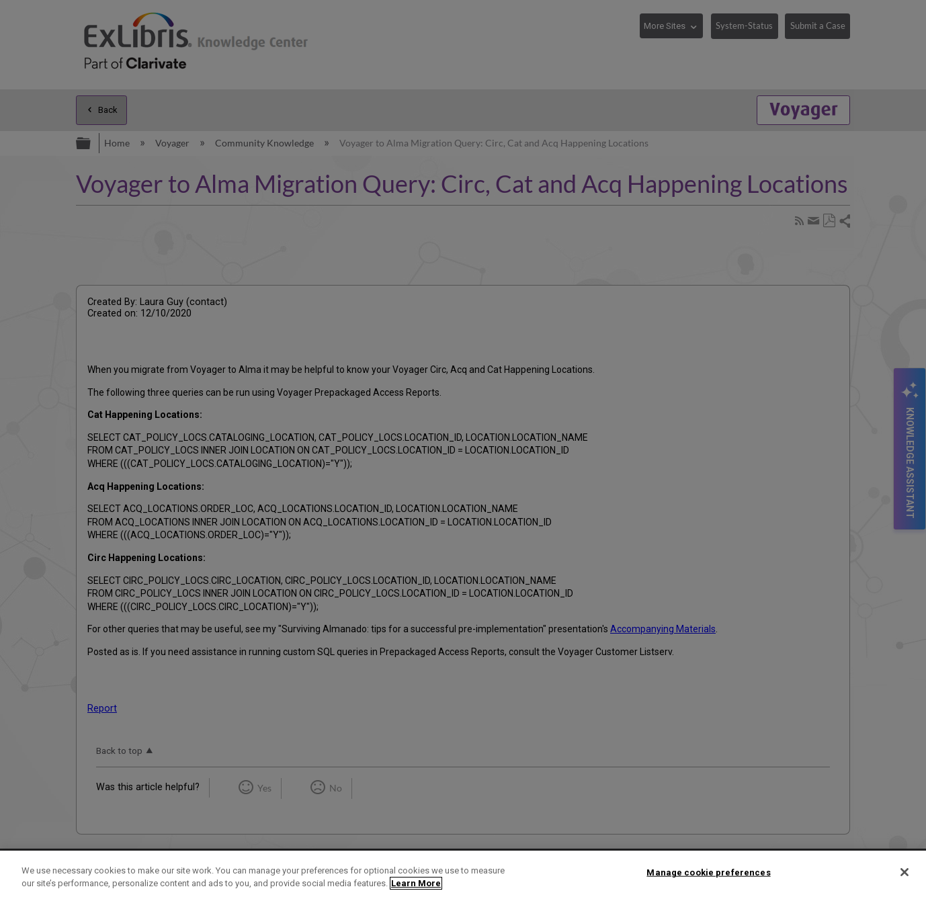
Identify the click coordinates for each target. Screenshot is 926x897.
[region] (463, 874)
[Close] (904, 872)
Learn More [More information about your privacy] (416, 883)
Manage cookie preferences (708, 872)
